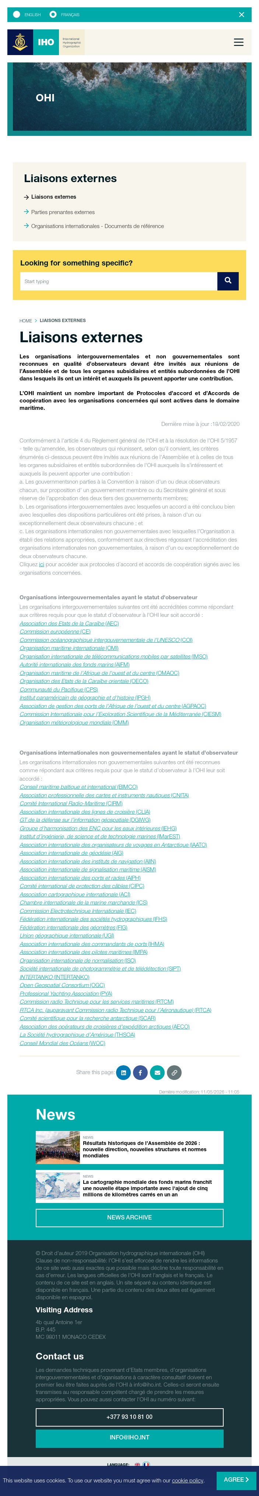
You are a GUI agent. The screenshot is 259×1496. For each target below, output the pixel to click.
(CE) (55, 631)
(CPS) (59, 689)
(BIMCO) (79, 786)
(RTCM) (97, 1001)
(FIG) (73, 927)
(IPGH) (85, 697)
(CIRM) (71, 803)
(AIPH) (80, 877)
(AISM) (88, 869)
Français (70, 14)
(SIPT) (100, 968)
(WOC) (62, 1043)
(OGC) (62, 985)
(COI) (106, 639)
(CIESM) (120, 714)
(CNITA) (104, 795)
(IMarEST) (100, 836)
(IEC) (78, 910)
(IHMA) (92, 943)
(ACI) (75, 894)
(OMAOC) (99, 672)
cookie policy (187, 1480)
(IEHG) (98, 828)
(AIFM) (75, 664)
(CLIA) (85, 811)
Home (26, 321)
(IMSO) (114, 656)
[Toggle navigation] (239, 42)
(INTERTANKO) (55, 976)
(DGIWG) (85, 819)
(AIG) (71, 852)
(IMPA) (84, 951)
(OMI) (69, 647)
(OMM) (74, 722)
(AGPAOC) (113, 705)
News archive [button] (129, 1218)
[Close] (242, 15)
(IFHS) (93, 918)
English (33, 14)
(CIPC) (82, 885)
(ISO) (78, 960)
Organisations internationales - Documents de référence (94, 226)
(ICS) (84, 902)
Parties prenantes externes (59, 212)
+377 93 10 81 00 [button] (129, 1418)
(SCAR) (88, 1018)
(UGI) (67, 935)
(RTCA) (115, 1010)
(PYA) (66, 993)
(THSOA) (77, 1034)
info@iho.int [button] (129, 1438)
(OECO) (84, 680)
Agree (236, 1480)
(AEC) (69, 623)
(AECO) (105, 1026)
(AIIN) (88, 861)
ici (41, 564)
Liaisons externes (50, 197)
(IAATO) (113, 844)
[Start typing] (119, 281)
